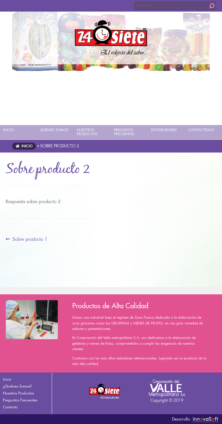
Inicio (26, 146)
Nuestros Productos (18, 393)
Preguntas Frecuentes (20, 400)
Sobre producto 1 (29, 239)
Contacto (10, 407)
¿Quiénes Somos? (17, 386)
